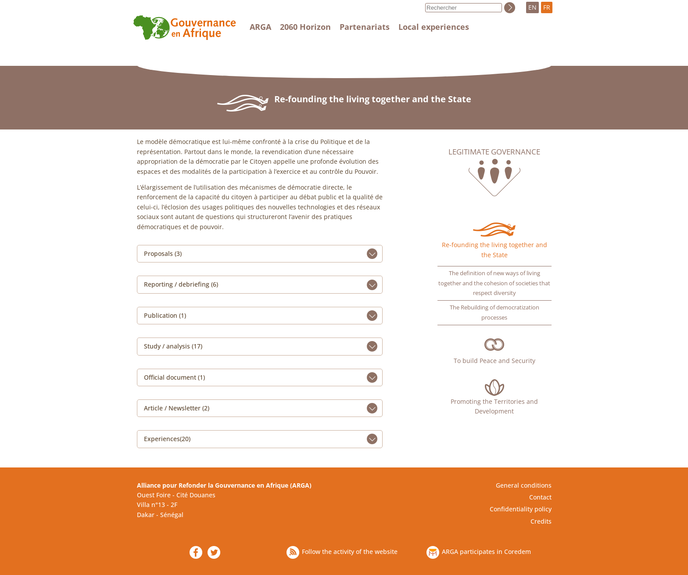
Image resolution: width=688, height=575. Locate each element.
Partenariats (365, 27)
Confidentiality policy (521, 509)
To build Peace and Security (494, 360)
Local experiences (433, 27)
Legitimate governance (494, 152)
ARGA (260, 27)
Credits (541, 521)
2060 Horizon (305, 27)
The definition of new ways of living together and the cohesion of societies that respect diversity (494, 283)
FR (546, 7)
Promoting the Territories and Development (494, 406)
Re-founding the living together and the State (494, 250)
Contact (540, 497)
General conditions (524, 485)
